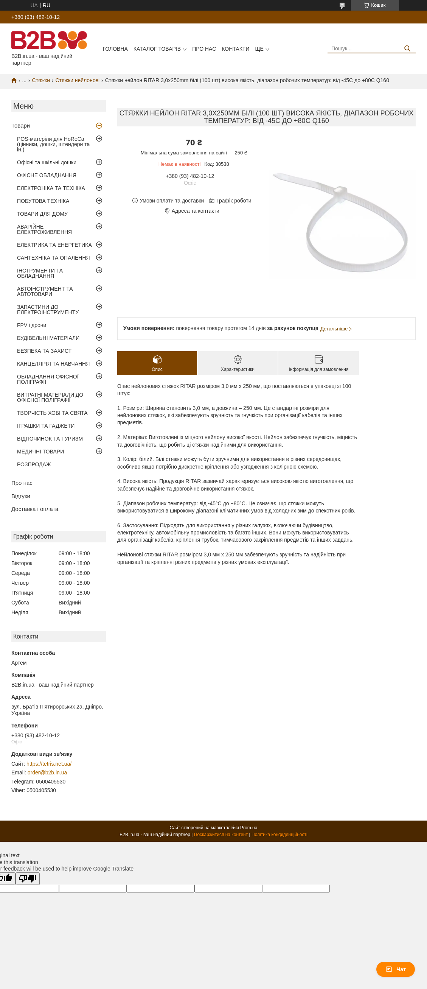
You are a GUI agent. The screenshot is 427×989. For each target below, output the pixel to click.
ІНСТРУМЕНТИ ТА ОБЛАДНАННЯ (40, 273)
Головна (114, 49)
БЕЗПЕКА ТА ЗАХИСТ (44, 351)
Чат (395, 969)
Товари (20, 125)
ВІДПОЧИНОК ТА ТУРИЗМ (50, 439)
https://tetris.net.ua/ (48, 764)
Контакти (235, 49)
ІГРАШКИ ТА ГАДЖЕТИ (46, 426)
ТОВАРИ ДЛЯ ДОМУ (42, 214)
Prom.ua (248, 827)
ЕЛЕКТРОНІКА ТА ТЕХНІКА (51, 188)
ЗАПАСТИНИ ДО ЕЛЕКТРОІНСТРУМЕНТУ (48, 309)
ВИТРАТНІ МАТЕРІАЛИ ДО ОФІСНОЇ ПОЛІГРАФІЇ (50, 397)
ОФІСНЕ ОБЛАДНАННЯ (46, 175)
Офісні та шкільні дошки (46, 162)
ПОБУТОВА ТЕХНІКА (43, 201)
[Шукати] (407, 48)
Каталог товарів (157, 49)
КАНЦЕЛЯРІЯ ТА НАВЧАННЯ (53, 364)
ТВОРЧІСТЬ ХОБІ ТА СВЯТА (52, 413)
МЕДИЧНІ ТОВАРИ (40, 452)
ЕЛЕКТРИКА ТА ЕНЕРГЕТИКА (54, 245)
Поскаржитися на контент (221, 834)
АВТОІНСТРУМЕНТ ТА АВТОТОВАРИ (45, 291)
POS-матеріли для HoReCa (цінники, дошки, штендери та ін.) (53, 144)
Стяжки (41, 80)
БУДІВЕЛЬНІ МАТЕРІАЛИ (48, 338)
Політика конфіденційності (279, 834)
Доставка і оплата (34, 509)
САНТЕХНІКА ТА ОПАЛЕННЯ (53, 258)
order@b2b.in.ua (47, 772)
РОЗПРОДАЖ (34, 464)
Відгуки (20, 496)
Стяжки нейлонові (77, 80)
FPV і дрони (31, 325)
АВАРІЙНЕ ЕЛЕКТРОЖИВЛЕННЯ (44, 229)
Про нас (204, 49)
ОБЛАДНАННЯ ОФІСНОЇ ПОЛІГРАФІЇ (48, 379)
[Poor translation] (28, 878)
